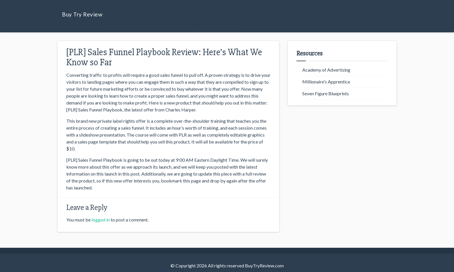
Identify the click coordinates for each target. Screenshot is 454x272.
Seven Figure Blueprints (325, 93)
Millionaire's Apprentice (326, 81)
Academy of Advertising (326, 69)
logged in (100, 219)
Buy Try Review (82, 14)
